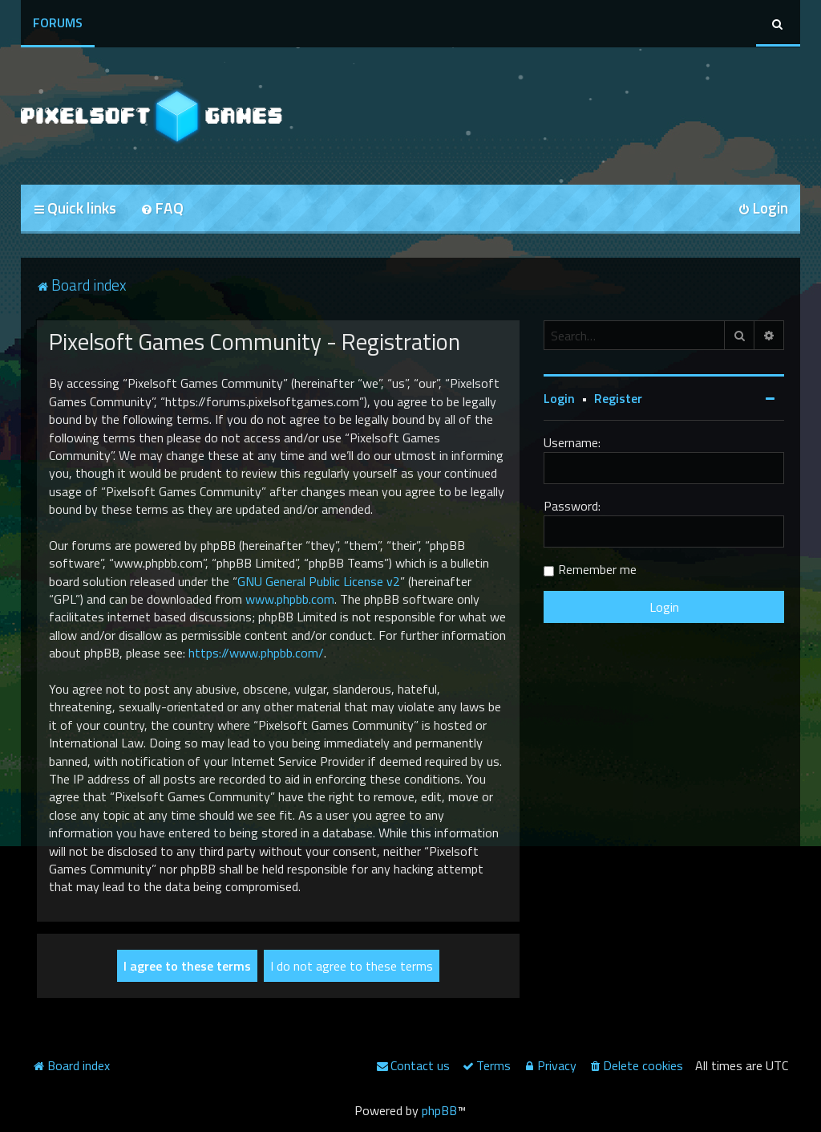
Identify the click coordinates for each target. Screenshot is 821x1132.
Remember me (597, 569)
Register (618, 398)
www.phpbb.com (289, 599)
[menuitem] (162, 209)
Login (559, 398)
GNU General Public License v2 (318, 581)
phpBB (439, 1110)
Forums (58, 22)
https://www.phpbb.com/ (256, 653)
